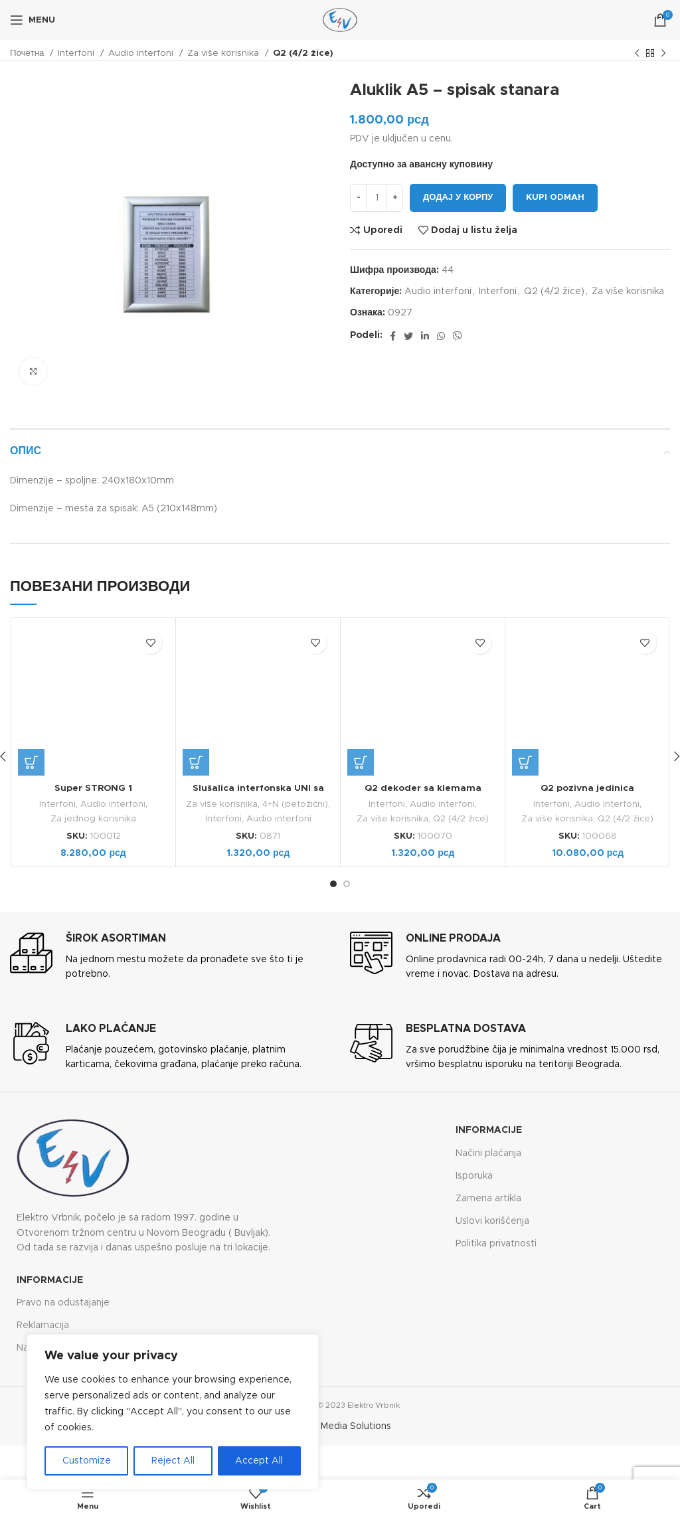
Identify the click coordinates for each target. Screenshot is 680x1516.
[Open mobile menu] (32, 20)
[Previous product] (636, 53)
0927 (400, 312)
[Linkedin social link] (425, 336)
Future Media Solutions (340, 1425)
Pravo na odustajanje (63, 1301)
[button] (31, 762)
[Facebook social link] (393, 336)
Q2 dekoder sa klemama (423, 788)
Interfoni (77, 53)
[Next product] (663, 53)
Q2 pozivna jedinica (587, 788)
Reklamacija (43, 1324)
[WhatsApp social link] (441, 336)
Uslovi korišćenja (492, 1220)
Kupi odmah (555, 197)
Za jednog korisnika (93, 818)
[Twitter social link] (408, 336)
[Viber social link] (457, 336)
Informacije (489, 1129)
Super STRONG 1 (93, 788)
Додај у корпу (458, 197)
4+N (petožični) (295, 804)
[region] (173, 1411)
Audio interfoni (142, 53)
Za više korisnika (224, 53)
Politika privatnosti (496, 1243)
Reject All (173, 1461)
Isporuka (474, 1174)
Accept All (259, 1461)
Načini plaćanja (488, 1152)
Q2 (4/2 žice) (303, 53)
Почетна (28, 53)
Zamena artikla (488, 1198)
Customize (86, 1461)
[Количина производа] (376, 198)
